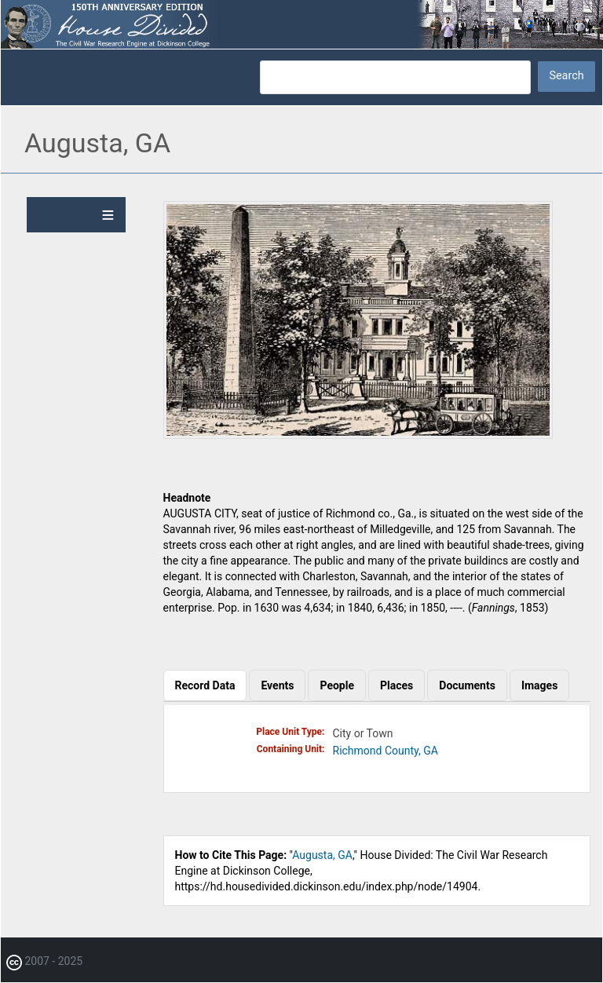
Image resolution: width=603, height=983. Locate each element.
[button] (358, 435)
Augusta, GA (322, 855)
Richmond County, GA (385, 750)
